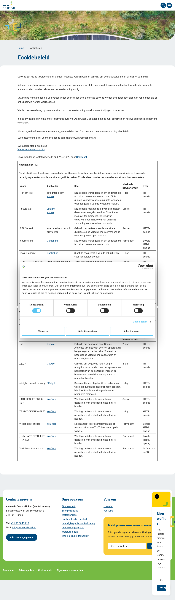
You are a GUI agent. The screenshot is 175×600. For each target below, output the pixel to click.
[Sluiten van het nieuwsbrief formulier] (120, 544)
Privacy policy (26, 590)
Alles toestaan (131, 331)
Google (50, 364)
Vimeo (50, 216)
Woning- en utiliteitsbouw (75, 555)
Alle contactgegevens (21, 557)
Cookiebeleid (36, 68)
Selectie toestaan (87, 331)
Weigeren (43, 331)
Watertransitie (69, 534)
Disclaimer (9, 590)
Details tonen (140, 321)
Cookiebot (81, 176)
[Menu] (169, 5)
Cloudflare (52, 260)
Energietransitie (70, 530)
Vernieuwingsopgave (73, 547)
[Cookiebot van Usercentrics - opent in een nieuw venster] (140, 266)
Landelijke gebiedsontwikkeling (78, 543)
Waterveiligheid (70, 551)
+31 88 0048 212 (20, 543)
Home (21, 68)
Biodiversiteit (68, 526)
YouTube (51, 419)
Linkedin (108, 526)
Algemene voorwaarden (70, 590)
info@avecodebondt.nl (24, 547)
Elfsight (51, 228)
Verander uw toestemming (31, 169)
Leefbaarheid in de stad (74, 539)
